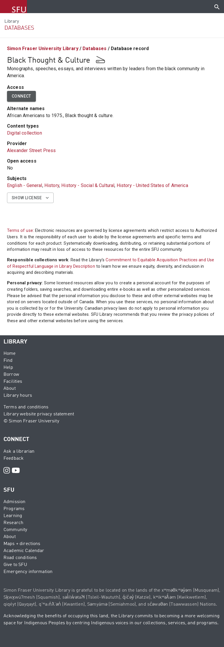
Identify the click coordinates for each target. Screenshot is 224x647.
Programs (14, 509)
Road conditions (20, 558)
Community (15, 530)
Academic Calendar (24, 551)
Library (11, 21)
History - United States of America (152, 185)
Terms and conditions (26, 407)
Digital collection (24, 133)
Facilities (13, 381)
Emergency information (28, 572)
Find (8, 360)
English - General (24, 185)
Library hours (18, 395)
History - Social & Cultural (87, 185)
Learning (13, 516)
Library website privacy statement (39, 414)
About (10, 388)
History (51, 185)
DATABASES (19, 28)
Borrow (11, 374)
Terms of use (20, 230)
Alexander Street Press (31, 150)
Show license (30, 198)
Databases (94, 48)
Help (8, 367)
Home (10, 353)
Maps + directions (22, 544)
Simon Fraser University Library (42, 48)
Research (13, 523)
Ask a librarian (19, 451)
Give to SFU (15, 565)
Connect (21, 96)
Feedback (14, 458)
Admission (14, 502)
